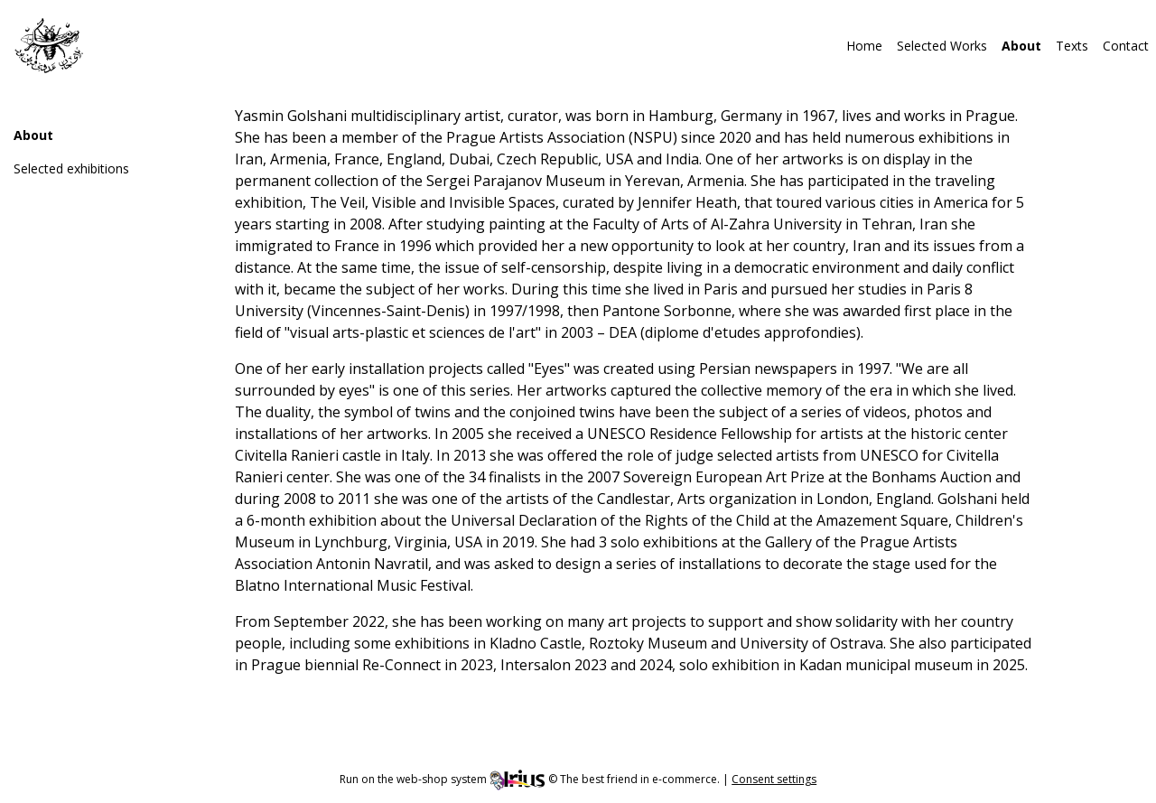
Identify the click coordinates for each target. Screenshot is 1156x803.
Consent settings (774, 779)
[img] (49, 45)
